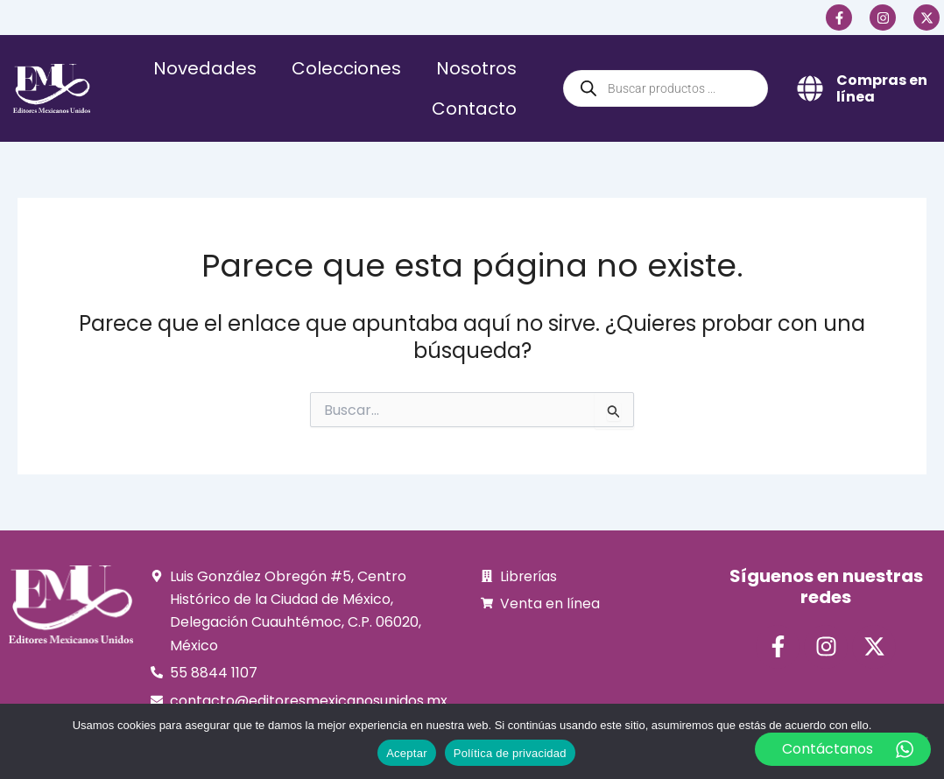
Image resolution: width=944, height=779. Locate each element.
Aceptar (406, 753)
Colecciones (346, 68)
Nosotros (476, 68)
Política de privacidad (510, 753)
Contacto (474, 108)
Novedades (205, 68)
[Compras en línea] (810, 88)
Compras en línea (881, 88)
